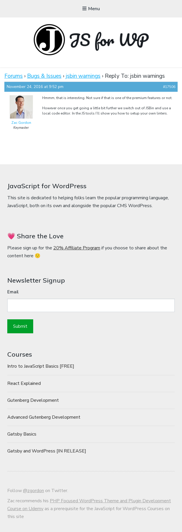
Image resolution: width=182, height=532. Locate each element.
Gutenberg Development (33, 400)
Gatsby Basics (21, 434)
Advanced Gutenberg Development (43, 417)
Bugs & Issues (44, 76)
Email (13, 292)
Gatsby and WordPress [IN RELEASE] (46, 451)
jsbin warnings (83, 76)
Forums (13, 76)
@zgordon (33, 490)
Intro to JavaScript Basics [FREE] (40, 366)
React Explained (24, 383)
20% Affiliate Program (76, 248)
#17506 (169, 86)
